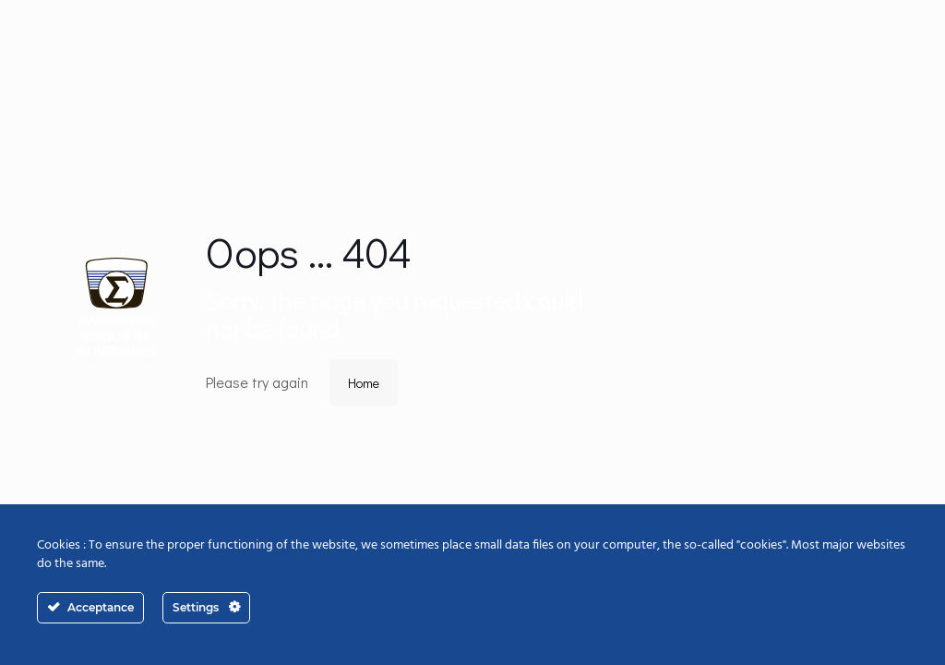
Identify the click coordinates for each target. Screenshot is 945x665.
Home (363, 383)
